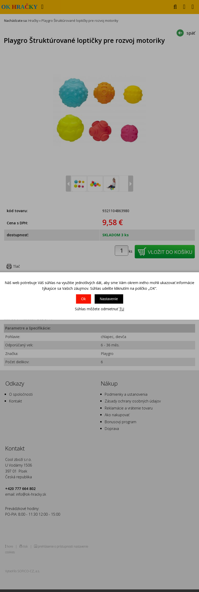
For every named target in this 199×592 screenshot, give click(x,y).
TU (121, 308)
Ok (83, 299)
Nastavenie (109, 299)
